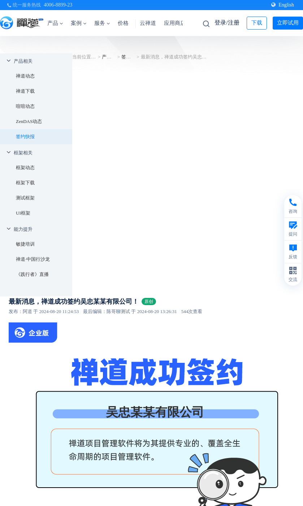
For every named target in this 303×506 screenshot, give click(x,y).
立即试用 (288, 23)
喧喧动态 (25, 106)
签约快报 (25, 136)
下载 (256, 23)
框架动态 (25, 167)
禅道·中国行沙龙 (33, 259)
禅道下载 (25, 91)
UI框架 (23, 213)
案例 (78, 23)
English (282, 5)
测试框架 (25, 198)
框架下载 (25, 182)
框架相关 (23, 152)
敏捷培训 (25, 244)
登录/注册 (227, 22)
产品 (55, 23)
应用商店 (175, 23)
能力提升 (23, 229)
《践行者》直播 (32, 274)
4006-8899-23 (58, 5)
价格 (123, 23)
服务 (102, 23)
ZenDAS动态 (29, 121)
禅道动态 (25, 76)
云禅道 (148, 23)
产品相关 (23, 61)
